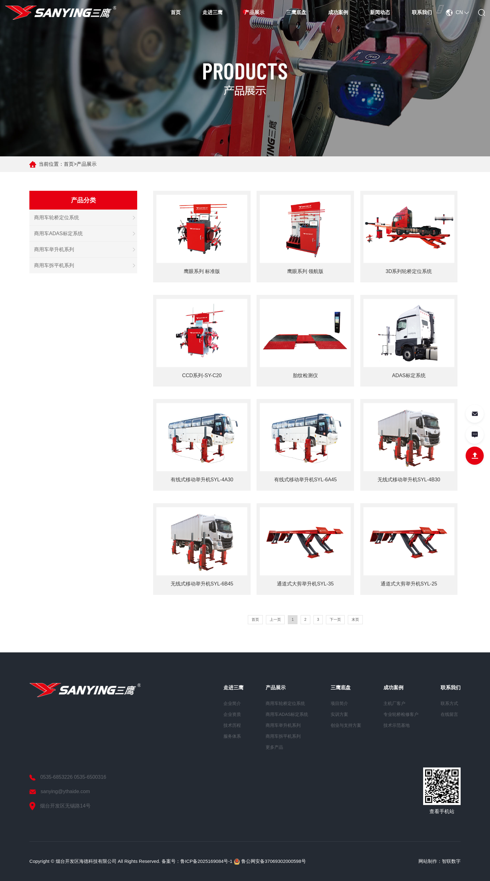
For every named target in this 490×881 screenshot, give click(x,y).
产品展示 (254, 12)
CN (457, 12)
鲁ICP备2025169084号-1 (206, 861)
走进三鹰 (212, 12)
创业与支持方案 (346, 725)
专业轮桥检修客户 (400, 714)
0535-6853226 (56, 777)
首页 (176, 12)
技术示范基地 (396, 725)
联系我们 (422, 12)
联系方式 (449, 703)
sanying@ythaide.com (65, 791)
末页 (355, 619)
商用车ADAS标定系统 (58, 233)
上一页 (275, 619)
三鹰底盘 (296, 12)
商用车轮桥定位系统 (56, 217)
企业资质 (232, 714)
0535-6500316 (90, 777)
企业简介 (232, 703)
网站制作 (427, 861)
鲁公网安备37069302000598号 (270, 861)
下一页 (335, 619)
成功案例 (338, 12)
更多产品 (274, 747)
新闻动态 (380, 12)
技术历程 (232, 725)
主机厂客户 (394, 703)
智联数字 (451, 861)
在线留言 (449, 714)
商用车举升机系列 (54, 249)
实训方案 (339, 714)
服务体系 (232, 736)
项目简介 (339, 703)
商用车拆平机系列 (54, 265)
